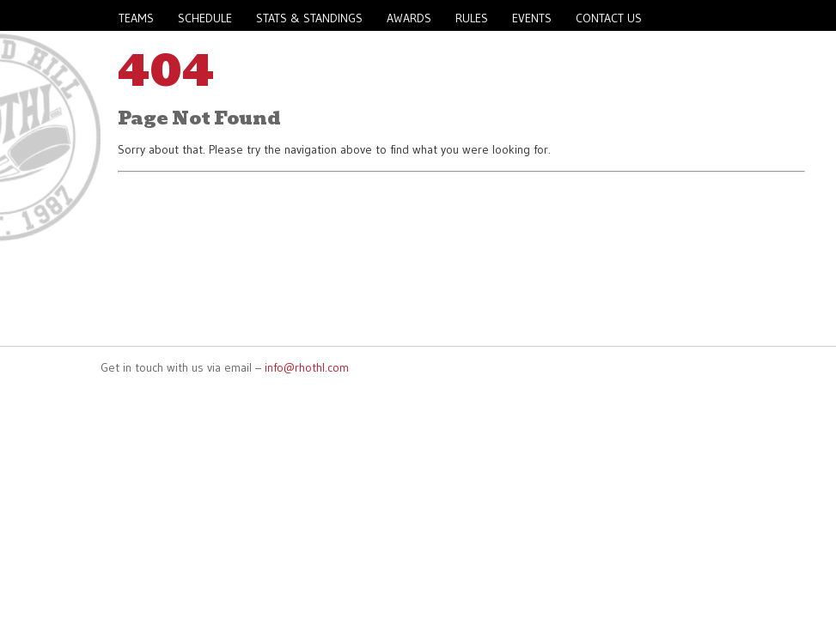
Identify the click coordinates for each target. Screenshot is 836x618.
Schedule (205, 18)
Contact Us (609, 18)
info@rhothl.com (307, 367)
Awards (409, 18)
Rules (471, 18)
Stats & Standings (309, 18)
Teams (136, 18)
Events (532, 18)
